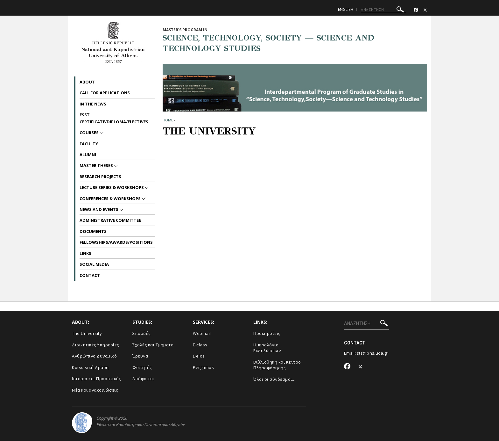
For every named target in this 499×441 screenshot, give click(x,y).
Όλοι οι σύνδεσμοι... (274, 379)
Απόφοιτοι (143, 378)
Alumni (88, 154)
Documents (93, 231)
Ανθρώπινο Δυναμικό (94, 356)
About (87, 82)
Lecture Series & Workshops (112, 187)
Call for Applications (105, 93)
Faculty (89, 144)
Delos (199, 356)
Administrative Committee (110, 220)
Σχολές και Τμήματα (152, 345)
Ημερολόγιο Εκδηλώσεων (267, 348)
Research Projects (100, 176)
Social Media (94, 264)
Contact (90, 275)
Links (85, 253)
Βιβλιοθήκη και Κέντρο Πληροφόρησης (277, 365)
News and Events (99, 209)
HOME (168, 120)
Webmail (202, 333)
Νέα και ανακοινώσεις (95, 390)
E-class (200, 345)
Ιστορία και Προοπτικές (96, 378)
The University (87, 333)
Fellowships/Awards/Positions (116, 242)
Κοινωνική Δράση (90, 367)
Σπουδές (141, 333)
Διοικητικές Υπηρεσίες (95, 345)
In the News (93, 104)
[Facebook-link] (416, 10)
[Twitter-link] (425, 10)
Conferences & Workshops (111, 198)
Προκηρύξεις (266, 333)
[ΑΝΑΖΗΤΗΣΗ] (383, 9)
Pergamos (203, 367)
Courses (90, 132)
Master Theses (97, 165)
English (345, 9)
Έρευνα (140, 356)
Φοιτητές (141, 367)
